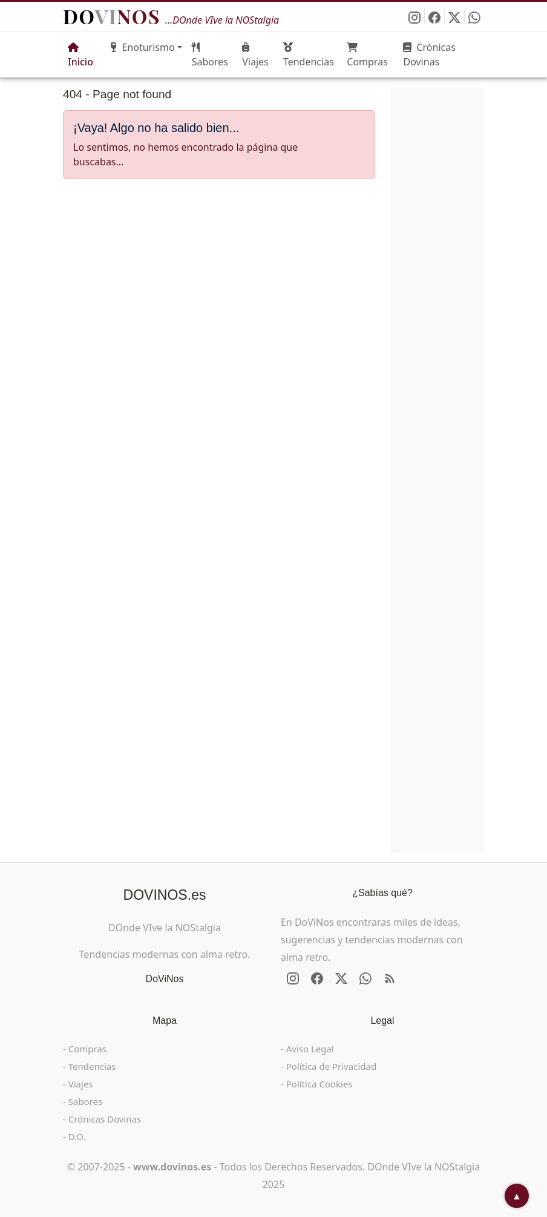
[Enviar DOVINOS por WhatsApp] (474, 16)
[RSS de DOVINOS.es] (390, 978)
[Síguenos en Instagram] (415, 16)
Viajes (255, 55)
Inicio (80, 55)
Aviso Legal (310, 1049)
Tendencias (308, 55)
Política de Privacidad (331, 1066)
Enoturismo (142, 47)
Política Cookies (319, 1084)
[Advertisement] (219, 278)
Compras (367, 55)
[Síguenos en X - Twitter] (455, 16)
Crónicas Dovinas (429, 54)
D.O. (77, 1136)
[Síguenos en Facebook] (435, 16)
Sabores (210, 55)
